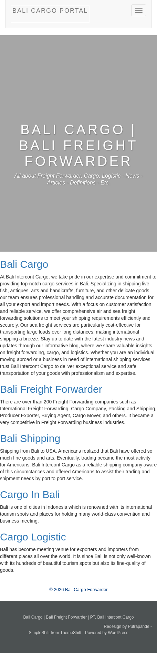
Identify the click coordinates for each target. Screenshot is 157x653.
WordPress (118, 632)
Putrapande (138, 626)
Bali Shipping (30, 438)
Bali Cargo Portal (50, 10)
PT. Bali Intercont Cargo (112, 617)
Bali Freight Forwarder (51, 389)
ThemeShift (70, 632)
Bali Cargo (24, 264)
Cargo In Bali (30, 494)
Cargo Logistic (33, 537)
